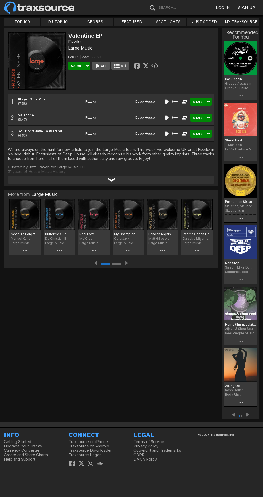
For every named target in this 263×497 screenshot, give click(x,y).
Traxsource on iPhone (88, 441)
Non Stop (232, 263)
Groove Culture (236, 88)
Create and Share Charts (26, 454)
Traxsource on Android (89, 446)
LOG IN (223, 7)
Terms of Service (148, 441)
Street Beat (233, 140)
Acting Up (232, 386)
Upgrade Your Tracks (23, 446)
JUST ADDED (204, 21)
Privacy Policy (145, 446)
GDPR (138, 454)
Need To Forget (23, 234)
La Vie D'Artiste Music (240, 149)
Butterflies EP (55, 234)
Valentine (26, 115)
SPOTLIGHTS (168, 21)
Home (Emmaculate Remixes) (240, 324)
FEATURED (131, 21)
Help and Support (19, 459)
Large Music (80, 48)
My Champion (124, 234)
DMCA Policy (145, 459)
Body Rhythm (235, 394)
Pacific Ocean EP (196, 234)
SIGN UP (246, 7)
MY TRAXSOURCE (241, 21)
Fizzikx (75, 41)
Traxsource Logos (85, 454)
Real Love (87, 234)
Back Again (233, 79)
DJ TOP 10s (58, 21)
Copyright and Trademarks (157, 450)
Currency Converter (21, 450)
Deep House (145, 101)
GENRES (95, 21)
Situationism (234, 210)
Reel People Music (239, 333)
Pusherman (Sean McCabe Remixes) (240, 202)
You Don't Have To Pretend (40, 131)
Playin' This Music (33, 99)
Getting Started (17, 441)
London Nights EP (162, 234)
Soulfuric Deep (236, 272)
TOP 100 (22, 21)
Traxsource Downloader (90, 450)
